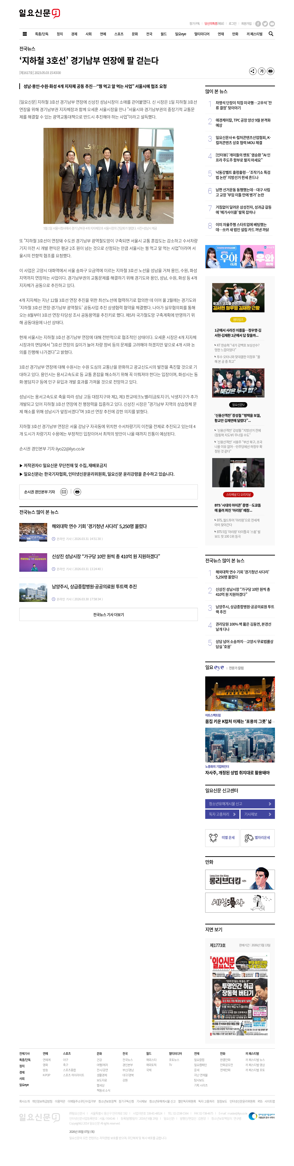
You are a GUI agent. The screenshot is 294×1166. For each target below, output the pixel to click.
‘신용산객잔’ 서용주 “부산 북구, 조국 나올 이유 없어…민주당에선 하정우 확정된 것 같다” (238, 446)
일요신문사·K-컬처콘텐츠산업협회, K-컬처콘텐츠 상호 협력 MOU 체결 (243, 140)
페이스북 (258, 24)
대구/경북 (128, 1075)
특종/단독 (24, 1059)
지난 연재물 (201, 1075)
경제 (21, 1072)
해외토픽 (151, 1065)
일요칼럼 (199, 1059)
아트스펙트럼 (213, 715)
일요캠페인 (200, 1065)
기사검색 (269, 34)
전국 (125, 1053)
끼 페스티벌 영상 (255, 1065)
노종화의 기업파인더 (217, 766)
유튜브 (272, 24)
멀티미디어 (175, 1053)
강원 (125, 1080)
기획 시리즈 (201, 1085)
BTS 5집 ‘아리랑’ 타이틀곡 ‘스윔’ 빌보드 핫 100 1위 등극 (237, 534)
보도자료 (102, 1080)
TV (170, 1065)
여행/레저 (102, 1065)
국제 (148, 1070)
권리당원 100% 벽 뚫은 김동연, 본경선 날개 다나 (243, 626)
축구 (65, 1065)
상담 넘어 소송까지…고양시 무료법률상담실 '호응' (244, 644)
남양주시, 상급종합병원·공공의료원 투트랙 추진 (94, 586)
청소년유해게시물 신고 (240, 803)
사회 (21, 1078)
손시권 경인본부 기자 (39, 491)
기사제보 (257, 814)
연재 (196, 1053)
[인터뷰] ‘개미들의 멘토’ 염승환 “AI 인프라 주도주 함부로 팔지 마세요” (243, 157)
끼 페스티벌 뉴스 (255, 1059)
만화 (209, 862)
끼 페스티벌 (252, 1053)
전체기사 (24, 1053)
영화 (45, 1065)
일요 (224, 667)
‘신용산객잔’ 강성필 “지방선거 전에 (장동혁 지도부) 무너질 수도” (238, 432)
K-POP (46, 1075)
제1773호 (218, 945)
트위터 (265, 24)
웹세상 (100, 1085)
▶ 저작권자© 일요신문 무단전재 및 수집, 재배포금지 (63, 465)
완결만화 (225, 1059)
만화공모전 (226, 1065)
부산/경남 (128, 1070)
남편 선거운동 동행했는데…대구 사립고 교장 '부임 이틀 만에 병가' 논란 (243, 192)
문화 (99, 1053)
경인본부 (127, 1065)
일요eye (24, 1084)
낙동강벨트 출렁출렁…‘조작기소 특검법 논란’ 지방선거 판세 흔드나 (243, 175)
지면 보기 (213, 929)
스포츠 (67, 1053)
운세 (196, 1070)
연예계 (46, 1059)
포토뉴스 (174, 1059)
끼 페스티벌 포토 (255, 1070)
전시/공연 (102, 1070)
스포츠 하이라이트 (73, 1075)
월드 (148, 1053)
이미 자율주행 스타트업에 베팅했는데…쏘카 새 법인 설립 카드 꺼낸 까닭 (242, 227)
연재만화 (225, 1070)
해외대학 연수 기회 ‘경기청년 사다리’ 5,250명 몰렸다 (99, 526)
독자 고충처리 (222, 814)
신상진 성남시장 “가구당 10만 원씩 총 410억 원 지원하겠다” (106, 556)
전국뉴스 (27, 48)
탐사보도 (199, 1080)
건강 (99, 1059)
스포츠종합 (69, 1070)
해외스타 (151, 1059)
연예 (45, 1053)
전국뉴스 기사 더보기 (108, 614)
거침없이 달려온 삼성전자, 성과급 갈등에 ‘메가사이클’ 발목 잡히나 (243, 209)
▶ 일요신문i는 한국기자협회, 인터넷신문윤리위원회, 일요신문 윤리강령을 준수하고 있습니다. (97, 474)
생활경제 (102, 1075)
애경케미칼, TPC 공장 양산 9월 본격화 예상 (243, 122)
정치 (21, 1066)
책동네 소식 (103, 1090)
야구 (65, 1059)
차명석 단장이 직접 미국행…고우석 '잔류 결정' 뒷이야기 (244, 105)
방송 (45, 1070)
